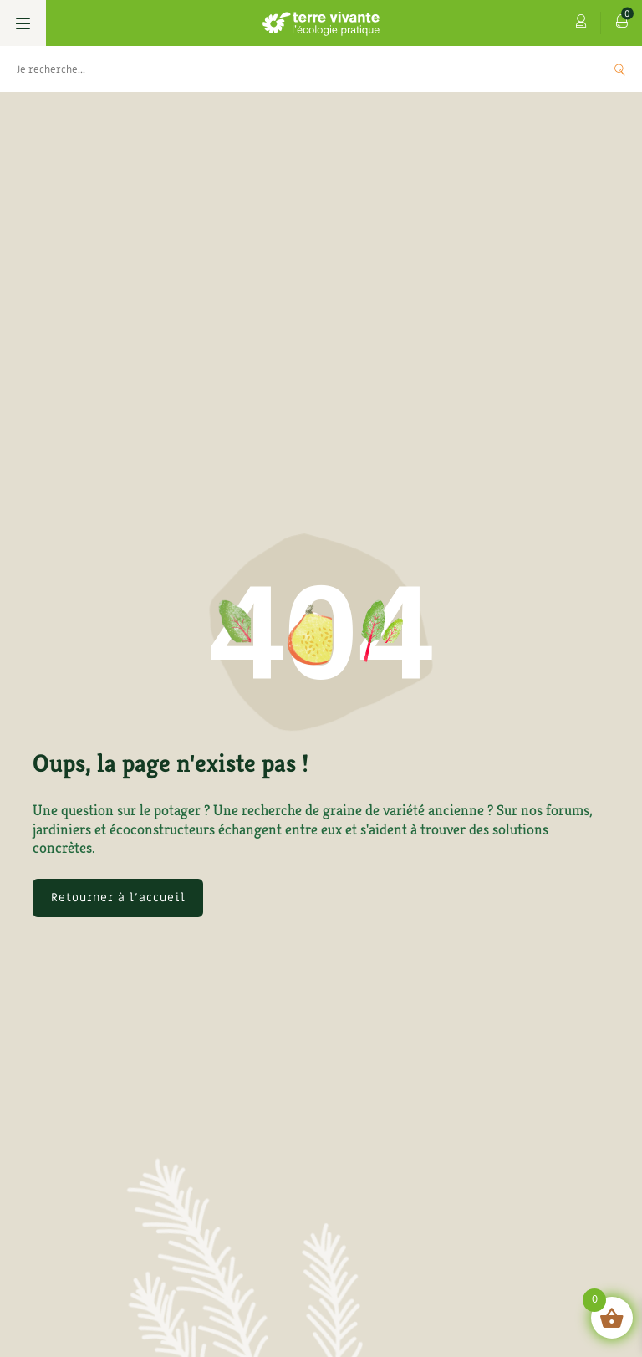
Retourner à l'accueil (118, 898)
